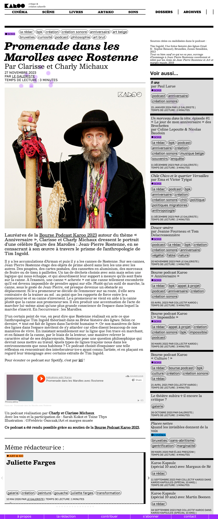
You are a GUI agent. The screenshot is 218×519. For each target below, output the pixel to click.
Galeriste (185, 412)
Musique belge (192, 153)
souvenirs (160, 159)
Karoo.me (9, 406)
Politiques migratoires (169, 205)
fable (171, 255)
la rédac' (26, 32)
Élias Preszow (184, 451)
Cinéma (160, 435)
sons (133, 12)
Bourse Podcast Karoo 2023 (68, 234)
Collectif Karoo (185, 302)
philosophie (80, 37)
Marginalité (186, 446)
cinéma (19, 12)
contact (190, 516)
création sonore (74, 32)
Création (52, 32)
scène (48, 12)
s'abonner (151, 516)
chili (183, 200)
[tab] (10, 503)
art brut (99, 37)
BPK (39, 32)
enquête (177, 159)
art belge (120, 32)
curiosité (45, 37)
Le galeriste (23, 76)
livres (76, 12)
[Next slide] (148, 478)
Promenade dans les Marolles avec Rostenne (32, 406)
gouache (61, 493)
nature (183, 255)
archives (192, 12)
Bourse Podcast (181, 368)
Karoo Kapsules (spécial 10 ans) (173, 482)
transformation (108, 493)
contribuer (109, 516)
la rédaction (66, 516)
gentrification (163, 446)
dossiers (164, 12)
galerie (13, 493)
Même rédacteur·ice (33, 447)
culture (158, 373)
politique (197, 200)
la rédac (158, 378)
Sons (11, 34)
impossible (198, 332)
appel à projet (189, 286)
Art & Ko (16, 455)
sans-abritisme (182, 440)
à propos (24, 516)
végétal (158, 255)
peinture (44, 493)
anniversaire (100, 32)
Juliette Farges (82, 493)
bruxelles (27, 37)
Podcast (61, 37)
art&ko (106, 12)
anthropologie (163, 210)
